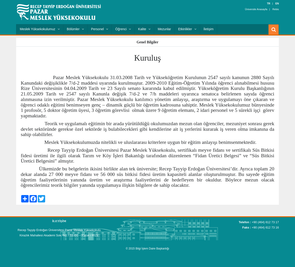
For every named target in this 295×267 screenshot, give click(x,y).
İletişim (209, 29)
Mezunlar (164, 29)
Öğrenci (123, 29)
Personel (99, 29)
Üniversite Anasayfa (256, 9)
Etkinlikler (187, 29)
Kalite (144, 29)
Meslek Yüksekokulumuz (40, 29)
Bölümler (75, 29)
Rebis (275, 9)
